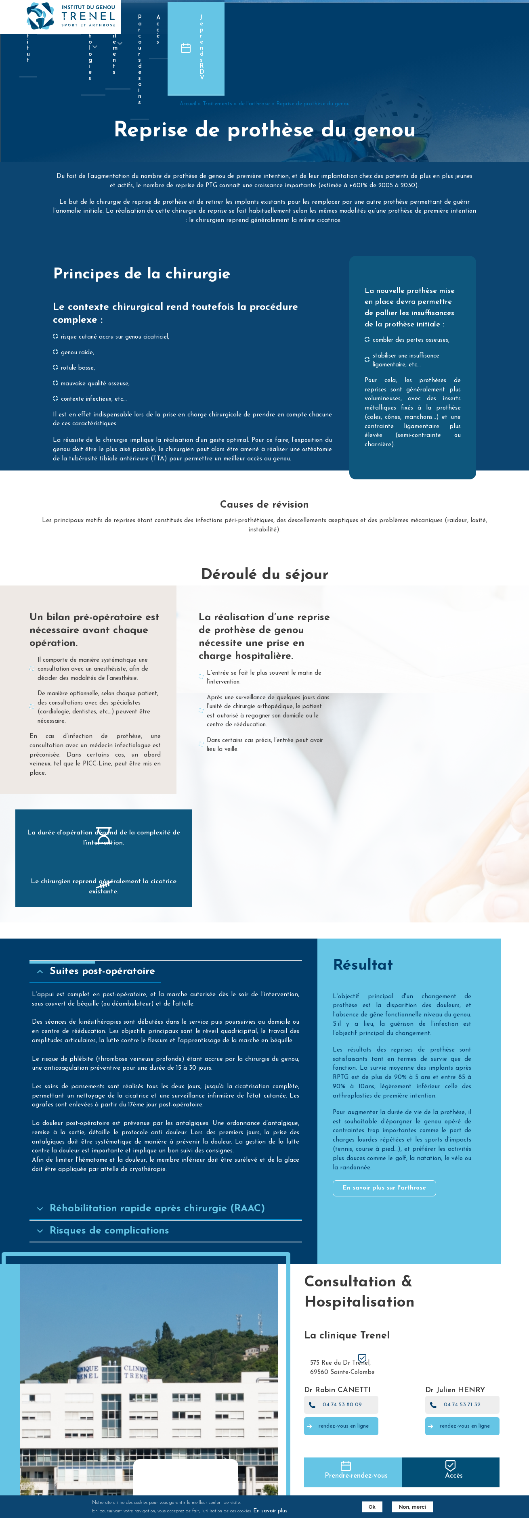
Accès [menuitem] (420, 18)
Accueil (188, 217)
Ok (364, 1507)
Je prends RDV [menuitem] (488, 18)
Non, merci (404, 1507)
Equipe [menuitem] (198, 25)
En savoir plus (278, 1511)
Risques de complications (125, 1342)
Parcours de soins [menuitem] (371, 18)
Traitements (217, 217)
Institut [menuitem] (161, 18)
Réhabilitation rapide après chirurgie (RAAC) (172, 1320)
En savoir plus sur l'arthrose (389, 1262)
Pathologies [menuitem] (249, 25)
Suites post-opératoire (117, 1046)
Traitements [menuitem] (307, 25)
